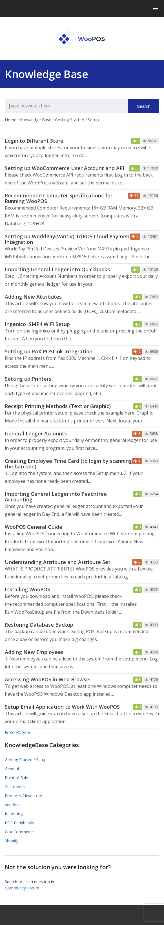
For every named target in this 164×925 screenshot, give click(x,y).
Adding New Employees (34, 652)
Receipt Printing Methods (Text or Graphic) (58, 406)
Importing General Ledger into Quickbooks (57, 269)
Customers (15, 786)
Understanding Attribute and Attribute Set (57, 562)
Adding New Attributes (33, 296)
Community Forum (22, 888)
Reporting (14, 813)
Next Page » (17, 732)
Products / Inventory (23, 795)
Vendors (12, 804)
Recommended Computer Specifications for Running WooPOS (58, 198)
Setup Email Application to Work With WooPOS (62, 706)
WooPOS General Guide (33, 526)
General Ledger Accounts (36, 433)
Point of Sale (16, 777)
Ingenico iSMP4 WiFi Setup (37, 324)
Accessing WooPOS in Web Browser (48, 679)
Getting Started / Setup (25, 759)
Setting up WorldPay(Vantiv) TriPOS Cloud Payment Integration (68, 239)
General (12, 768)
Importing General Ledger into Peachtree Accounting (56, 496)
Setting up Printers (28, 378)
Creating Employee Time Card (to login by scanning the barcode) (68, 463)
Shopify (11, 840)
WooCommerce (19, 831)
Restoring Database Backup (39, 624)
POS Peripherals (19, 822)
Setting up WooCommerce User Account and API (64, 168)
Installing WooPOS (27, 589)
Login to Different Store (34, 140)
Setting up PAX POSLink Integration (48, 351)
